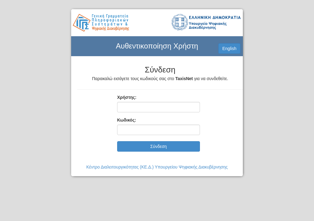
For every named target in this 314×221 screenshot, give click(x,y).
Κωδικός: (126, 120)
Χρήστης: (126, 97)
